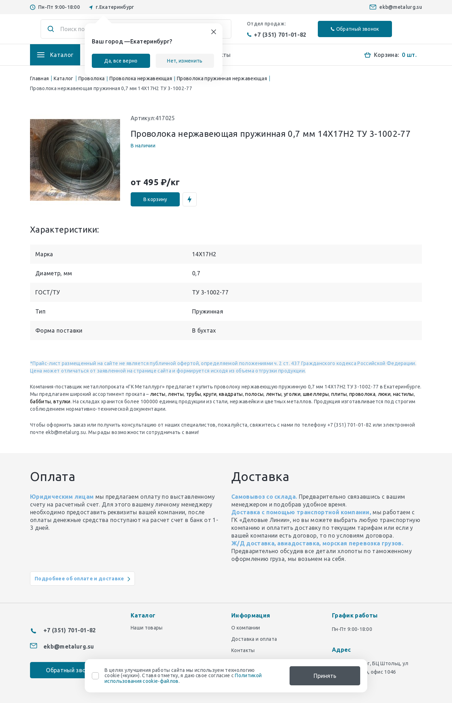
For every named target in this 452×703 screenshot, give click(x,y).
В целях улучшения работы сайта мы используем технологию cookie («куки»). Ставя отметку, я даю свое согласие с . (183, 676)
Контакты (243, 650)
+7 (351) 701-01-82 (277, 34)
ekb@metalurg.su (400, 7)
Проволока (91, 78)
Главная (39, 78)
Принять (325, 676)
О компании (245, 628)
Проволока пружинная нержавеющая (222, 78)
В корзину (155, 199)
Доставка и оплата (254, 639)
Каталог (63, 78)
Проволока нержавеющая (140, 78)
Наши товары (147, 628)
